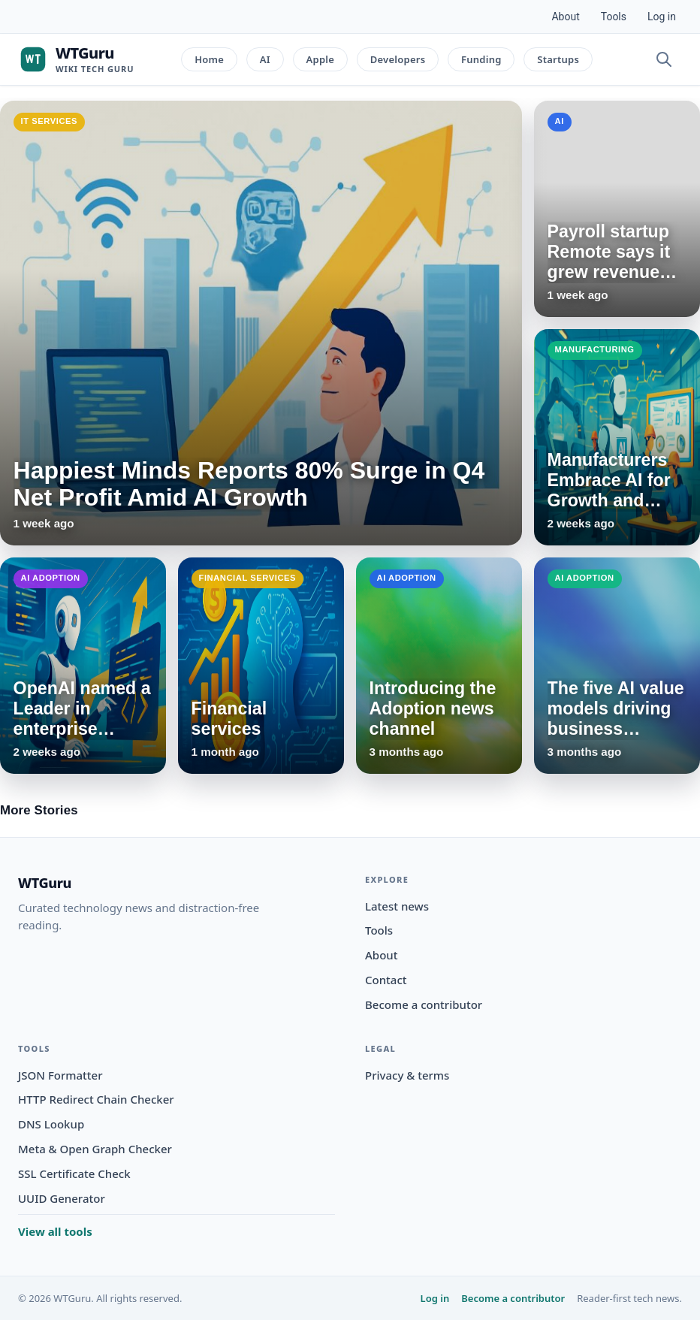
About (565, 17)
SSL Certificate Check (74, 1173)
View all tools (55, 1231)
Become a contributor (423, 1004)
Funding (481, 59)
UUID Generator (61, 1198)
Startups (558, 59)
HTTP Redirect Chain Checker (96, 1099)
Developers (398, 59)
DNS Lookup (51, 1123)
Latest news (397, 906)
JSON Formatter (60, 1075)
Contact (386, 979)
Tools (613, 17)
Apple (320, 59)
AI (265, 59)
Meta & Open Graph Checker (95, 1148)
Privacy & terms (407, 1075)
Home (209, 59)
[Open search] (664, 59)
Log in (661, 17)
